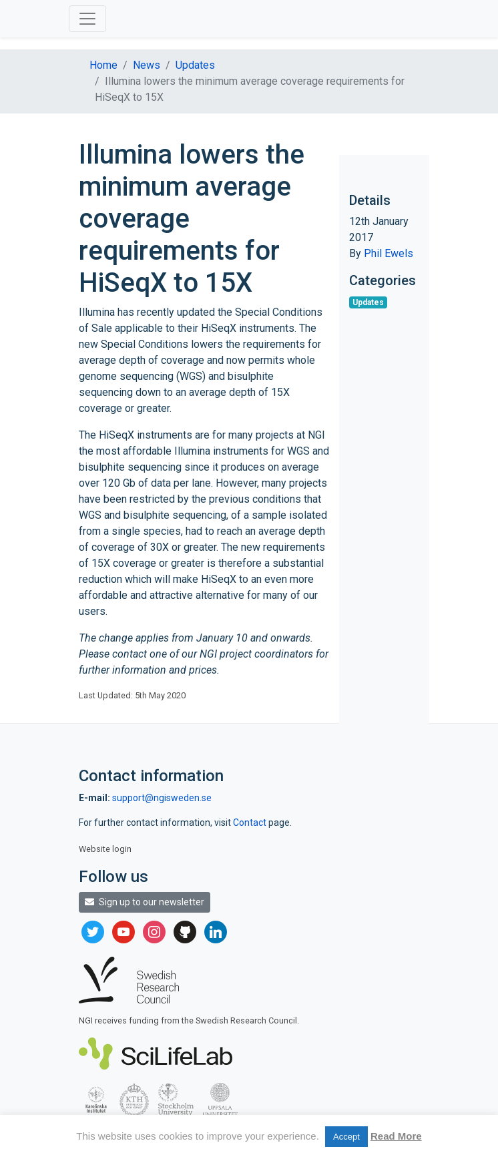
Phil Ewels (388, 253)
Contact (250, 822)
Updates (195, 65)
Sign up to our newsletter (144, 902)
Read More (396, 1136)
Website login (105, 849)
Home (103, 65)
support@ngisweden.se (162, 797)
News (146, 65)
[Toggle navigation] (87, 18)
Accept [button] (346, 1137)
